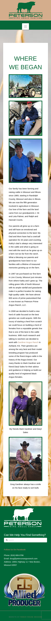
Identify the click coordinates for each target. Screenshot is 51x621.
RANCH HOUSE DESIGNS (31, 617)
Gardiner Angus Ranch (28, 342)
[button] (25, 26)
